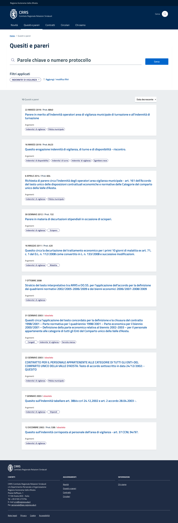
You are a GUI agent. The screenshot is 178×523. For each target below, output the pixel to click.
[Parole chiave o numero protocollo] (79, 60)
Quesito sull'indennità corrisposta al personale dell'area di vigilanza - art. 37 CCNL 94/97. (81, 432)
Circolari (65, 25)
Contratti (50, 25)
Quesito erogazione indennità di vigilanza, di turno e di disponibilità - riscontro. (75, 149)
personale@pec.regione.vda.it (23, 504)
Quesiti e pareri (31, 25)
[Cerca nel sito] (165, 14)
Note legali (12, 515)
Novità (14, 25)
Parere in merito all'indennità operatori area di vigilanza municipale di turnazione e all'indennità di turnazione (87, 116)
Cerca (156, 61)
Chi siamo (80, 25)
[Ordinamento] (145, 99)
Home (12, 35)
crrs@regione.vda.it (22, 501)
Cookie (33, 515)
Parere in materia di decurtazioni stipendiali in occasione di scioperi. (68, 219)
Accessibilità (44, 515)
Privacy (23, 515)
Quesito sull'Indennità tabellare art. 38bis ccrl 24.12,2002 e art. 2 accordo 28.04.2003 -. (80, 401)
